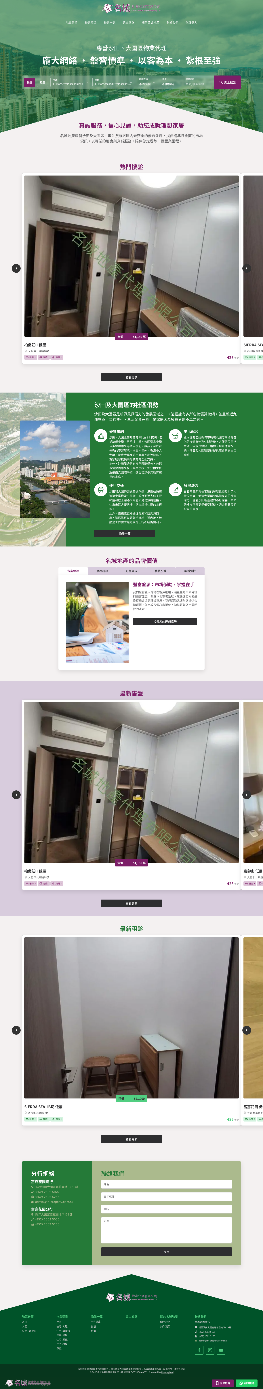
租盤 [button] (42, 82)
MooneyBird (167, 1372)
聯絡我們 (172, 22)
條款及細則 (179, 1369)
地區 (55, 79)
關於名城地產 (150, 22)
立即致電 (223, 1383)
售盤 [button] (29, 82)
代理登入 (191, 22)
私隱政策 (167, 1369)
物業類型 (90, 22)
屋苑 (97, 79)
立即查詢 (246, 1383)
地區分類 (71, 22)
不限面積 (145, 84)
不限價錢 (168, 84)
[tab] (29, 82)
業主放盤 (128, 22)
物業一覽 (109, 22)
